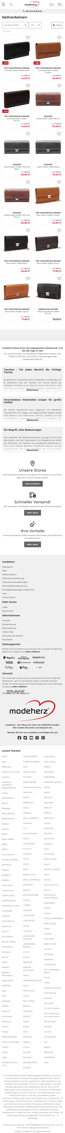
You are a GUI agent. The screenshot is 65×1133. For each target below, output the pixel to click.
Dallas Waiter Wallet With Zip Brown (17, 214)
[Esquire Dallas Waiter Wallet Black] (48, 147)
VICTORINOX (50, 1037)
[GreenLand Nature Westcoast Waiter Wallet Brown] (48, 291)
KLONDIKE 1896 (30, 895)
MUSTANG (28, 1011)
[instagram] (38, 738)
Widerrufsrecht (9, 574)
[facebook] (21, 738)
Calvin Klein (7, 885)
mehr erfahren (32, 651)
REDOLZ (48, 797)
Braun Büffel (8, 839)
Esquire (5, 1011)
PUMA (47, 787)
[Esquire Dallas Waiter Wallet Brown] (48, 98)
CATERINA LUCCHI (11, 906)
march (26, 996)
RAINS (47, 792)
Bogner (5, 823)
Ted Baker (48, 959)
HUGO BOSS (29, 843)
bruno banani (8, 854)
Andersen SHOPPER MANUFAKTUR (9, 785)
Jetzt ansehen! (32, 484)
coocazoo (6, 926)
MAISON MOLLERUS (28, 968)
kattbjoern (28, 885)
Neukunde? (7, 611)
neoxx (26, 1021)
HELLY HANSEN (30, 818)
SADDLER (48, 828)
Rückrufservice (9, 628)
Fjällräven (6, 1021)
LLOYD (26, 957)
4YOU (4, 756)
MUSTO (26, 1016)
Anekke (5, 777)
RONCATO (49, 818)
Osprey (26, 1042)
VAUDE (47, 1032)
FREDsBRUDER (9, 1037)
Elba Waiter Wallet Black (17, 261)
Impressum (7, 567)
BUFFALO (6, 865)
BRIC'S (5, 849)
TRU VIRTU (49, 1003)
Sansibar (48, 843)
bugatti (5, 870)
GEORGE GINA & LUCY (10, 1064)
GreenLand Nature (32, 787)
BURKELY (6, 875)
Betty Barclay (8, 813)
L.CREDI (27, 905)
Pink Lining (49, 761)
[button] (28, 37)
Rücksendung (9, 624)
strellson (48, 934)
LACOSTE (27, 910)
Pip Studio (49, 772)
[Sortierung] (15, 25)
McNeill (26, 1006)
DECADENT (7, 936)
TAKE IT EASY (50, 944)
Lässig (26, 925)
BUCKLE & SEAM (10, 859)
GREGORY (28, 792)
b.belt (4, 793)
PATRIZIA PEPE (30, 1062)
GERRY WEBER (30, 756)
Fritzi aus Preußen (10, 1042)
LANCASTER (29, 920)
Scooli (47, 864)
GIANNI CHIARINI (31, 761)
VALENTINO (49, 1021)
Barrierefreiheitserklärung (14, 586)
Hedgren (27, 813)
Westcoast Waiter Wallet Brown (48, 311)
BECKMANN (8, 798)
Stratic (47, 928)
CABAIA (5, 880)
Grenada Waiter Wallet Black (17, 68)
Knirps (26, 900)
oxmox (26, 1047)
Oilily (25, 1032)
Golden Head (29, 772)
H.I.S (25, 828)
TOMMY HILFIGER (52, 988)
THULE (47, 977)
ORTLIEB (27, 1037)
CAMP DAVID (8, 895)
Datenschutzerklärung (13, 578)
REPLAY (47, 808)
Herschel (27, 823)
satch (46, 849)
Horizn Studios (30, 833)
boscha (5, 829)
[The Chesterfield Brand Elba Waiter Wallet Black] (16, 243)
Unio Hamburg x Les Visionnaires (52, 1015)
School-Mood (50, 859)
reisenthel (49, 802)
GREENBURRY (30, 782)
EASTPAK (6, 985)
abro (4, 761)
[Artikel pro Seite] (35, 25)
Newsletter (7, 639)
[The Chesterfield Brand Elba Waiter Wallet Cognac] (48, 195)
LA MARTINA (29, 915)
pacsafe (26, 1052)
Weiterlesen (32, 390)
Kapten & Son (29, 874)
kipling (26, 890)
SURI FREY (49, 939)
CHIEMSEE (7, 911)
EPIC (4, 996)
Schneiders (49, 854)
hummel (27, 849)
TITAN (46, 982)
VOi (45, 1042)
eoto (4, 990)
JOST (25, 869)
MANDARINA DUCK (32, 980)
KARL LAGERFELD (31, 879)
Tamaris (48, 949)
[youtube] (33, 738)
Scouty (47, 879)
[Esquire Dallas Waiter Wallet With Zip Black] (16, 147)
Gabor (5, 1052)
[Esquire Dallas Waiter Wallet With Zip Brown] (16, 195)
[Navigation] (3, 4)
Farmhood (7, 1016)
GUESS (26, 797)
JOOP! (26, 864)
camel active (8, 890)
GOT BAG (27, 777)
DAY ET (5, 931)
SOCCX (47, 908)
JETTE (26, 859)
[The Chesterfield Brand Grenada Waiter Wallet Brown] (16, 98)
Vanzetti (48, 1026)
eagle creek (7, 980)
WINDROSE (49, 1057)
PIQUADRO (49, 777)
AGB (4, 570)
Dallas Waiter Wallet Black (48, 165)
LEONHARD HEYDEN (29, 937)
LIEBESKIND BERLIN (29, 945)
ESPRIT (5, 1006)
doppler (6, 967)
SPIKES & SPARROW (53, 918)
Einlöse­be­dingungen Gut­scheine (18, 589)
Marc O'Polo (28, 1001)
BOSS (4, 834)
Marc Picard (28, 990)
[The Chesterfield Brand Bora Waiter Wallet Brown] (48, 243)
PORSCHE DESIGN (53, 782)
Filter (57, 25)
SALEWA (48, 833)
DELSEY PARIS (9, 942)
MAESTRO (27, 962)
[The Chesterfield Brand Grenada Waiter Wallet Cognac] (48, 50)
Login (5, 607)
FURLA (5, 1047)
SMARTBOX (49, 903)
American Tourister (11, 772)
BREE (4, 844)
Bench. (5, 803)
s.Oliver (47, 913)
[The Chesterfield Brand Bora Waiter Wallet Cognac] (16, 291)
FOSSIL (5, 1026)
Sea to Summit (51, 885)
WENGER (48, 1052)
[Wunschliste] (51, 4)
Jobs (4, 593)
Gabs (4, 1057)
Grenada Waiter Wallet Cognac (48, 70)
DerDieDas (7, 947)
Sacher (47, 823)
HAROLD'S (28, 802)
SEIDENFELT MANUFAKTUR (51, 896)
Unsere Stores (8, 597)
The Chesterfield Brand (51, 971)
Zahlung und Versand (12, 636)
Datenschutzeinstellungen (15, 582)
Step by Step (50, 923)
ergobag (6, 1001)
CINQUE (6, 916)
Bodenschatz (8, 818)
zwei (46, 1062)
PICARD (26, 1067)
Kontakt (6, 620)
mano (26, 985)
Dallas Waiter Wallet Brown (48, 117)
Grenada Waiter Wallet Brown (17, 118)
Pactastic (27, 1057)
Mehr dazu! (32, 512)
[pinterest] (44, 738)
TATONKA (48, 954)
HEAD (26, 808)
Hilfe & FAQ (7, 632)
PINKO (47, 766)
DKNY (5, 962)
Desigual (6, 952)
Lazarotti (27, 931)
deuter (5, 957)
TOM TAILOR (50, 993)
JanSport (27, 854)
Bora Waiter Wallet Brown (48, 261)
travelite (48, 998)
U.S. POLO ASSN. (52, 1008)
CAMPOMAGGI (9, 900)
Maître (26, 975)
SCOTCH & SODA (52, 869)
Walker (47, 1047)
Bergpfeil (6, 808)
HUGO (26, 838)
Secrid (47, 890)
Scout (46, 874)
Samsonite (49, 838)
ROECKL (48, 813)
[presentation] (12, 4)
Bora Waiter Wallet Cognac (17, 310)
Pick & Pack (49, 756)
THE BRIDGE (50, 964)
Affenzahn (7, 766)
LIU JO (26, 952)
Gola (25, 766)
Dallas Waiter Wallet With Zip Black (17, 166)
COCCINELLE (8, 921)
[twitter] (27, 738)
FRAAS (5, 1032)
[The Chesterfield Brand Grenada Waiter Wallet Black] (16, 50)
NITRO (26, 1026)
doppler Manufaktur (7, 973)
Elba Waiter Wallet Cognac (48, 213)
